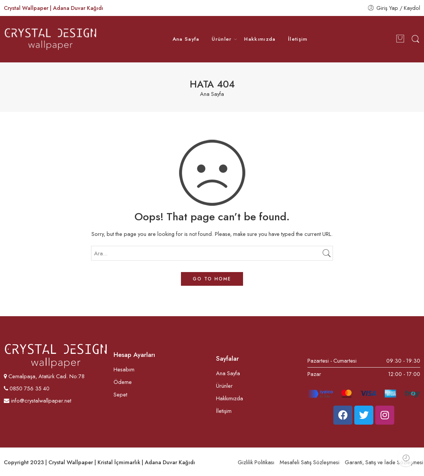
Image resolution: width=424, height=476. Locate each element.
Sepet (120, 394)
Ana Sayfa (186, 39)
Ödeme (123, 382)
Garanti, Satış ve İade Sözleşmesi (384, 462)
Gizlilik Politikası (256, 462)
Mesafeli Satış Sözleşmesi (309, 462)
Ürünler (222, 39)
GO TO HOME (212, 278)
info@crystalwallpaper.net (37, 400)
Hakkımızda (259, 39)
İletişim (298, 39)
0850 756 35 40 (29, 388)
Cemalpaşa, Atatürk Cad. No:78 (46, 376)
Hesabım (124, 369)
